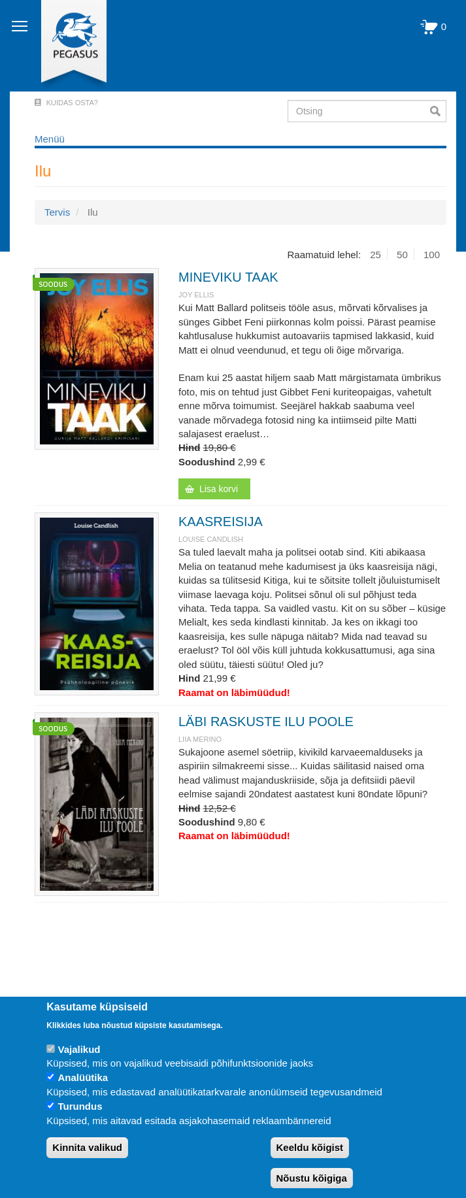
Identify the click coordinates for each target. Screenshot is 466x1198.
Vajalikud (79, 1049)
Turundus (80, 1106)
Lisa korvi (218, 489)
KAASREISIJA (220, 521)
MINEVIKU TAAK (228, 277)
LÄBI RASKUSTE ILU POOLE (266, 721)
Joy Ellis (196, 295)
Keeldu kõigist (310, 1147)
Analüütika (83, 1077)
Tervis (57, 212)
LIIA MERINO (200, 739)
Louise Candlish (210, 539)
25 (375, 254)
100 (432, 254)
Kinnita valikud (87, 1147)
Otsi (438, 111)
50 (402, 254)
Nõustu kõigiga (311, 1178)
